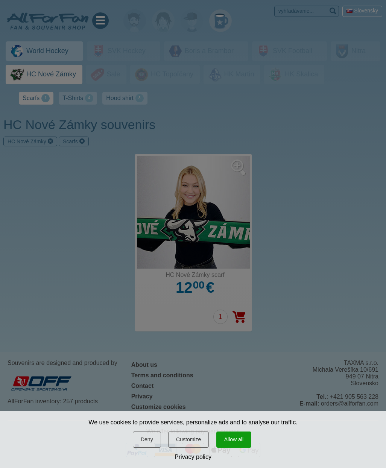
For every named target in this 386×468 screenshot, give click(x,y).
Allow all (233, 439)
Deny (147, 439)
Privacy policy (193, 457)
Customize (188, 439)
